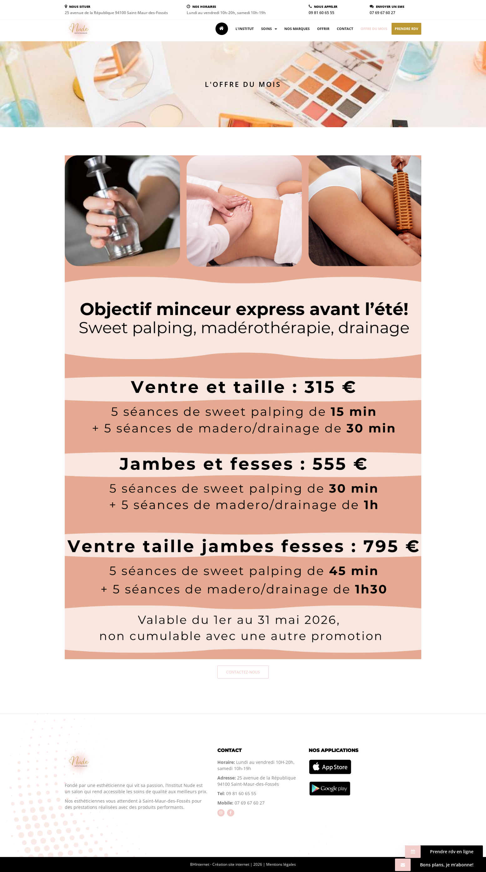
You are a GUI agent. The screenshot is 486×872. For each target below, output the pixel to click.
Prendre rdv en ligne (439, 851)
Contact (345, 28)
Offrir (323, 28)
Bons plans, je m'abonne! (434, 865)
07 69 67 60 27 (382, 12)
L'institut (244, 28)
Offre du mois (374, 28)
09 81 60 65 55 (321, 12)
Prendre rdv (406, 28)
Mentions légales (281, 864)
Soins (269, 28)
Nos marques (297, 28)
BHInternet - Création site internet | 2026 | (228, 864)
